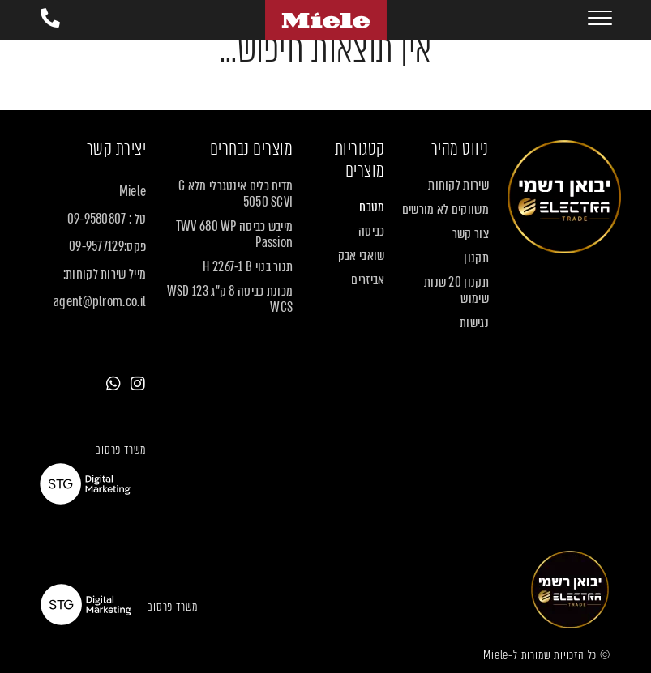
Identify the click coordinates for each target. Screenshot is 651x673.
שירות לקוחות (458, 185)
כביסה (371, 232)
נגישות (474, 323)
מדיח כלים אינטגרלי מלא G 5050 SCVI (235, 194)
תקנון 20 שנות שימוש (456, 291)
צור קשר (470, 234)
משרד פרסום (120, 449)
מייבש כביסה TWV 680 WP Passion (234, 235)
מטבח (371, 207)
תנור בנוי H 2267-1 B (248, 267)
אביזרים (367, 280)
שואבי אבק (361, 256)
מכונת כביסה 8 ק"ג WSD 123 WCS (230, 299)
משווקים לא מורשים (445, 210)
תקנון (476, 258)
